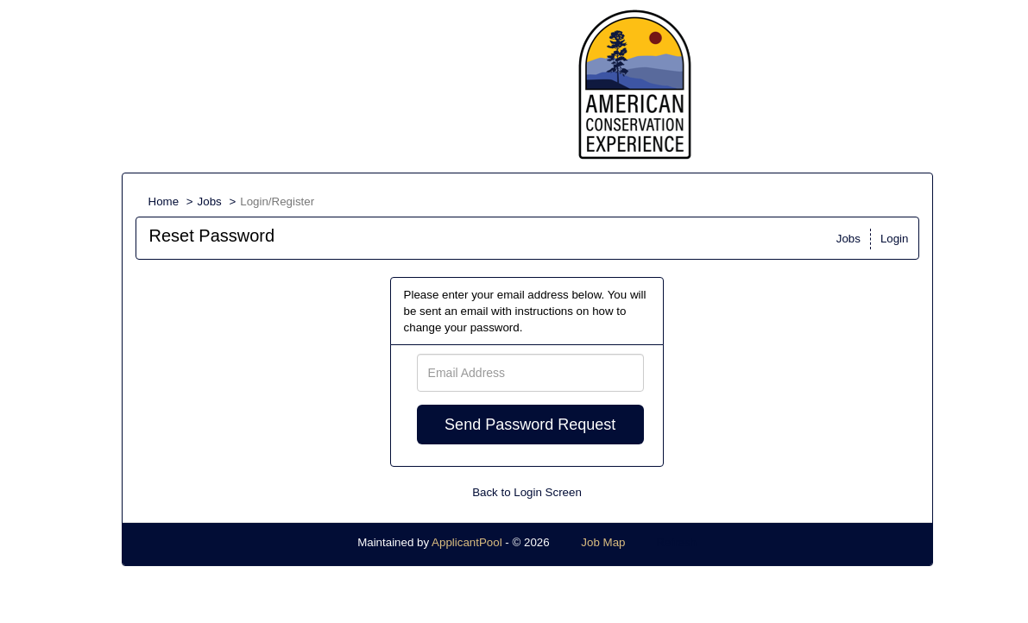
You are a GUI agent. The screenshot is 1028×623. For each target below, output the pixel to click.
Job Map (603, 542)
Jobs (210, 201)
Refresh (676, 542)
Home (164, 201)
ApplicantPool (467, 542)
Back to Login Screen (527, 492)
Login (894, 238)
